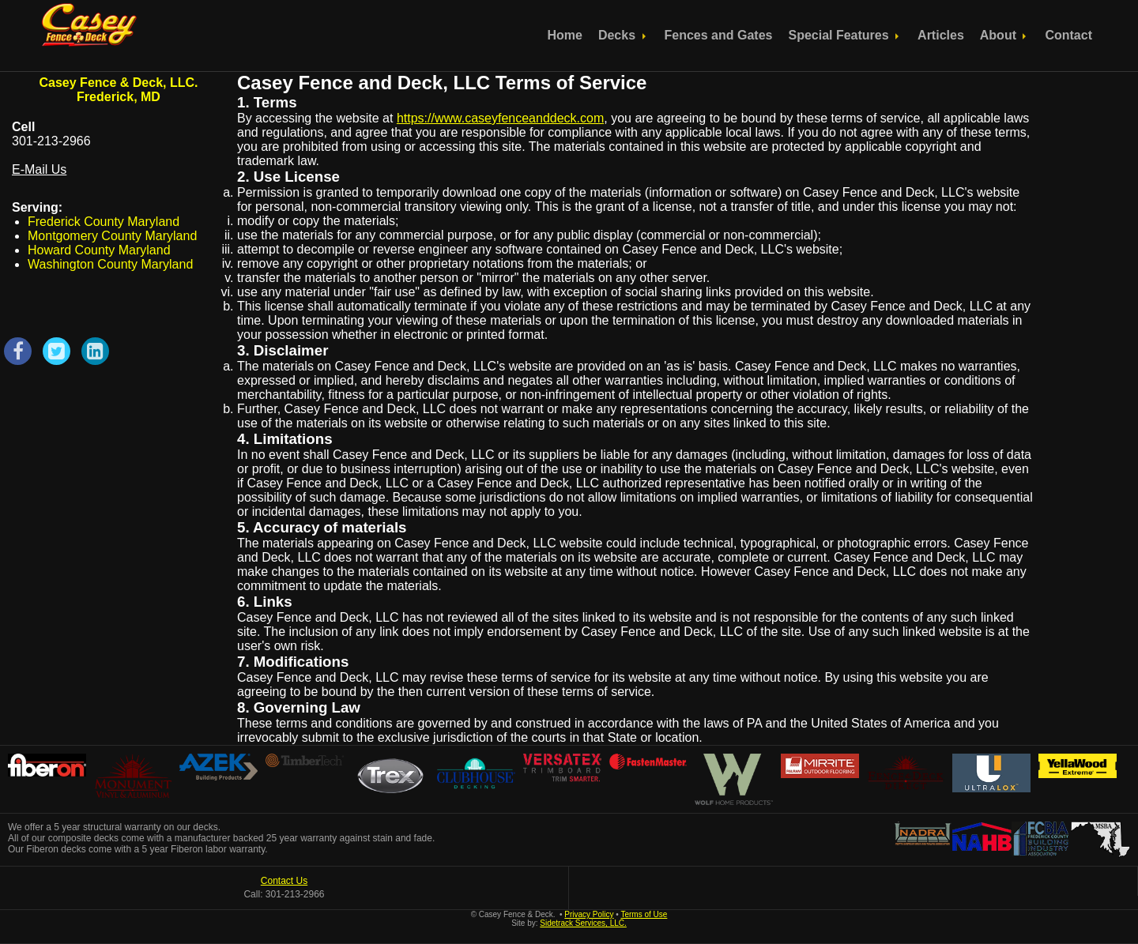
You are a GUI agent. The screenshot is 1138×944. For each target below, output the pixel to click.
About (1005, 35)
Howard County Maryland (99, 250)
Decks (623, 35)
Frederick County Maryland (103, 221)
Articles (941, 35)
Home (564, 35)
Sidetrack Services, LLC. (583, 923)
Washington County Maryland (110, 264)
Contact (1068, 35)
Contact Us (284, 880)
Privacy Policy (588, 914)
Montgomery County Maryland (112, 236)
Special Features (845, 35)
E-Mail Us (39, 169)
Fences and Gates (719, 35)
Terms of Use (643, 914)
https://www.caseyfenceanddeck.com (500, 118)
